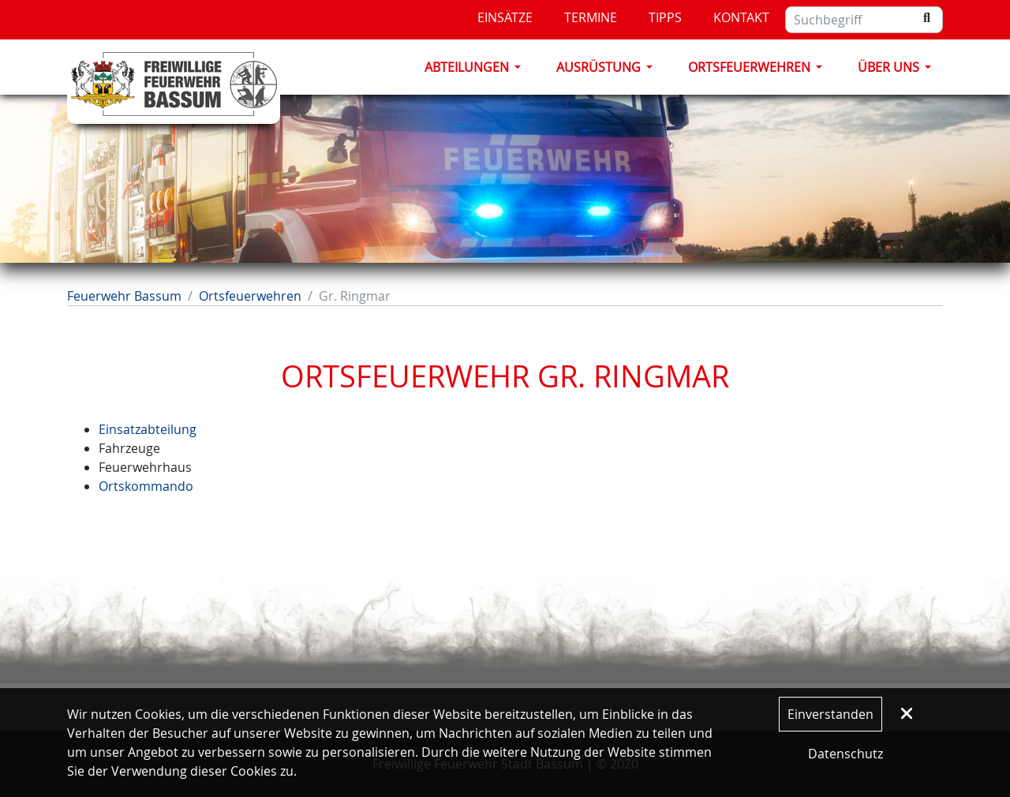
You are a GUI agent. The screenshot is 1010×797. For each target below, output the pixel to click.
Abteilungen (467, 67)
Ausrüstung (598, 67)
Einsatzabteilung (147, 429)
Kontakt (741, 17)
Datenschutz (845, 753)
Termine (590, 17)
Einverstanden (830, 714)
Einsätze (505, 17)
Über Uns (888, 67)
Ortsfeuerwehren (749, 67)
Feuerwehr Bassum (124, 296)
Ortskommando (146, 486)
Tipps (665, 17)
